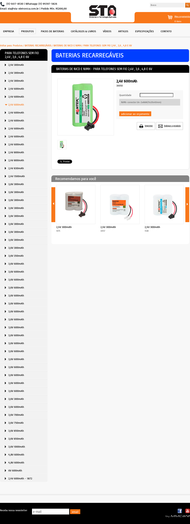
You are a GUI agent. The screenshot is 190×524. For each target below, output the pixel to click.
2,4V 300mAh (16, 65)
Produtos (17, 45)
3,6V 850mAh (16, 430)
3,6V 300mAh (16, 184)
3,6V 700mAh (16, 415)
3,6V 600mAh (16, 263)
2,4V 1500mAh (16, 176)
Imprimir (149, 125)
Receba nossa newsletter (13, 510)
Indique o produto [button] (172, 125)
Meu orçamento (182, 16)
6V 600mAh (15, 470)
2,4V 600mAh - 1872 (20, 478)
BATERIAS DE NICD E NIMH (67, 45)
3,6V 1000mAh (16, 446)
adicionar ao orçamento (135, 113)
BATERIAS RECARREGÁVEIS (38, 45)
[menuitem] (8, 30)
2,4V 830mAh (16, 168)
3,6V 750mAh (16, 422)
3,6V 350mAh (16, 255)
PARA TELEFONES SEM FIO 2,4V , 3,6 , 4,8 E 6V (107, 45)
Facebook (180, 511)
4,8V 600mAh (16, 454)
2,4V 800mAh (16, 152)
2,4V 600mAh (16, 88)
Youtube (187, 511)
